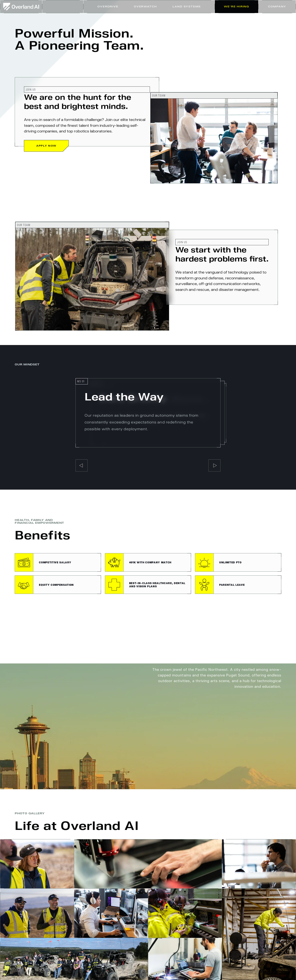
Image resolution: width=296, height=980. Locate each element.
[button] (187, 6)
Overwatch (145, 6)
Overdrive (107, 6)
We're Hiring (236, 6)
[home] (21, 6)
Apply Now (46, 146)
